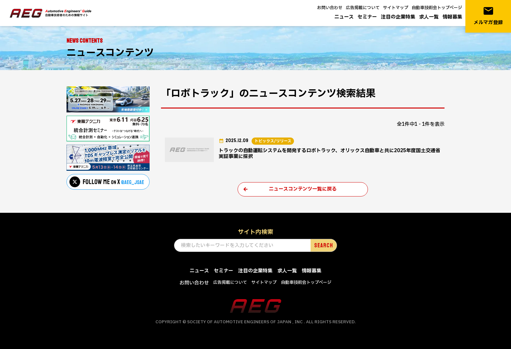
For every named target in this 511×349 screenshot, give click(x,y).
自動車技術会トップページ (437, 8)
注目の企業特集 (398, 17)
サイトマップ (395, 8)
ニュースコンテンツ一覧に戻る (303, 189)
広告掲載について (363, 8)
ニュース (344, 17)
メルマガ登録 (488, 15)
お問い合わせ (330, 8)
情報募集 (452, 17)
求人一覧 (429, 17)
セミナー (367, 17)
